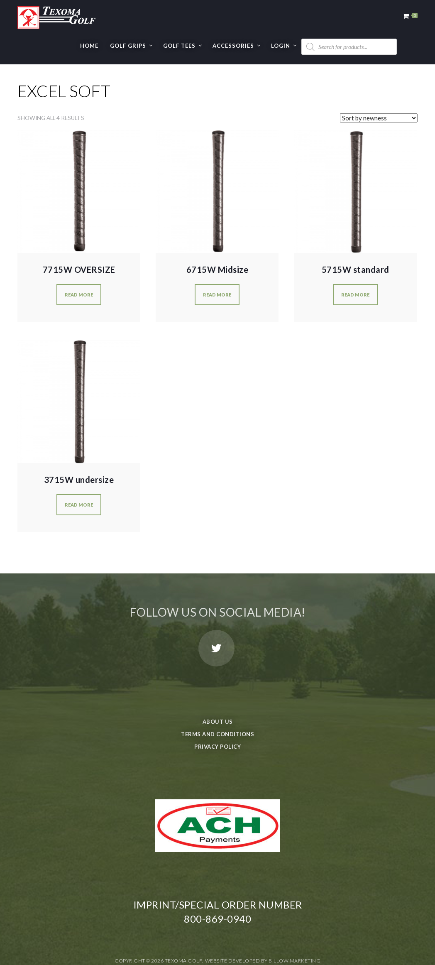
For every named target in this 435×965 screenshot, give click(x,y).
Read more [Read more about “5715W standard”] (355, 294)
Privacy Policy (217, 746)
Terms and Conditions (217, 734)
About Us (218, 721)
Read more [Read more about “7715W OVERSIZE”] (79, 294)
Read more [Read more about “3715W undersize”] (79, 504)
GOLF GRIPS (128, 45)
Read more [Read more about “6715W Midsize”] (217, 294)
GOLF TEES (179, 45)
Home (89, 45)
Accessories (233, 45)
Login (280, 45)
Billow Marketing (294, 961)
